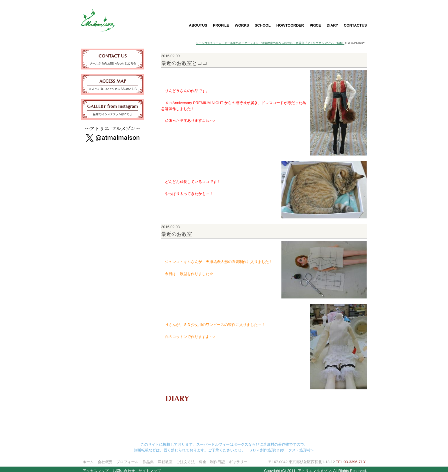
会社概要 (105, 458)
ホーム (88, 458)
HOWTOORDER (290, 25)
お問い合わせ (124, 467)
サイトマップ (150, 467)
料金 (202, 458)
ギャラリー (238, 458)
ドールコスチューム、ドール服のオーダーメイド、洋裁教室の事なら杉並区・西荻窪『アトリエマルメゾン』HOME (270, 43)
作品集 (148, 458)
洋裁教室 (165, 458)
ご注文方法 (185, 458)
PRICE (315, 25)
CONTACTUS (355, 25)
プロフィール (127, 458)
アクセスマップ (96, 467)
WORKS (242, 25)
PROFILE (221, 25)
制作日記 (217, 458)
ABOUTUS (198, 25)
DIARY (332, 25)
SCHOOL (263, 25)
